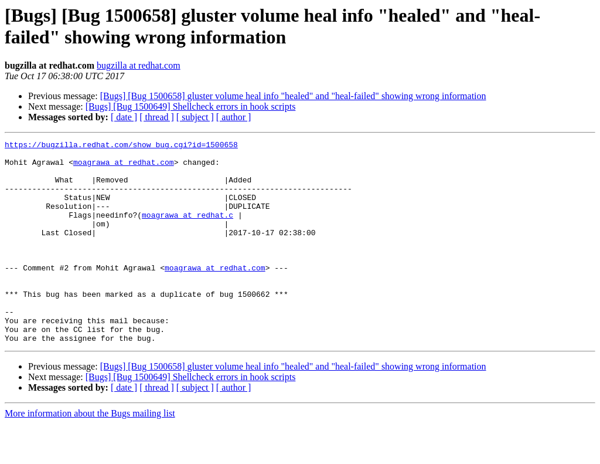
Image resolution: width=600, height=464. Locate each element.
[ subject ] (195, 117)
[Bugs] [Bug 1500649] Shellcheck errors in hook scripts (191, 106)
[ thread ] (156, 117)
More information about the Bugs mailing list (90, 454)
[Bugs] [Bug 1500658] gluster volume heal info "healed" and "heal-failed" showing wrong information (293, 96)
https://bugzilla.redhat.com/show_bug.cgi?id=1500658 (121, 146)
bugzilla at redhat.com (138, 65)
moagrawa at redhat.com (123, 167)
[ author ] (233, 117)
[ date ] (124, 117)
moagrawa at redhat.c (187, 230)
